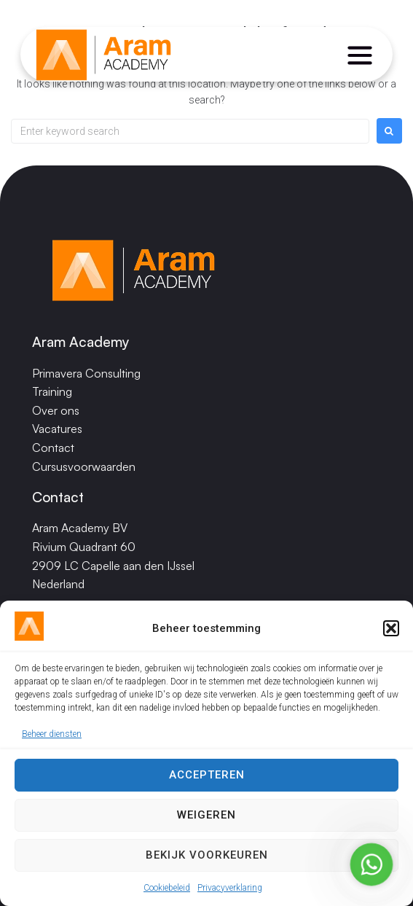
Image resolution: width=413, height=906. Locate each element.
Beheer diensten (52, 737)
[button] (391, 631)
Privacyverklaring (229, 890)
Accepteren (207, 777)
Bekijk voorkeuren (207, 857)
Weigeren (206, 817)
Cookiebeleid (166, 890)
